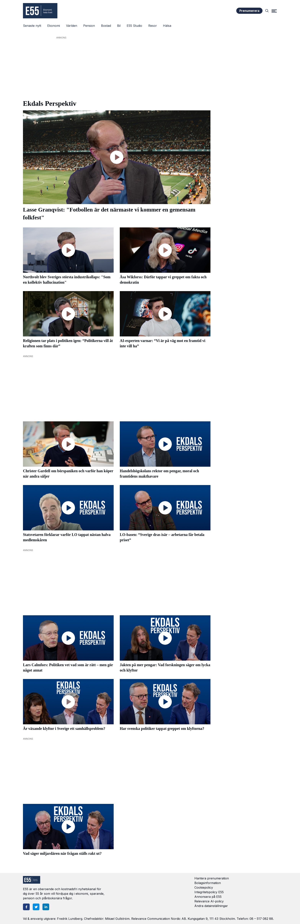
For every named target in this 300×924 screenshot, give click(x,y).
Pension (89, 26)
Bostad (106, 26)
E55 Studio (134, 26)
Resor (152, 26)
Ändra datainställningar (211, 906)
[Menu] (274, 11)
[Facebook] (26, 907)
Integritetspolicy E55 (209, 892)
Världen (71, 26)
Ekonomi (53, 26)
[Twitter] (36, 907)
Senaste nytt (32, 26)
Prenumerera (249, 11)
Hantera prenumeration (211, 878)
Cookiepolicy (203, 887)
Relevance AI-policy (209, 901)
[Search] (267, 11)
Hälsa (167, 26)
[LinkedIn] (45, 907)
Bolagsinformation (207, 883)
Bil (119, 26)
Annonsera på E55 (208, 897)
